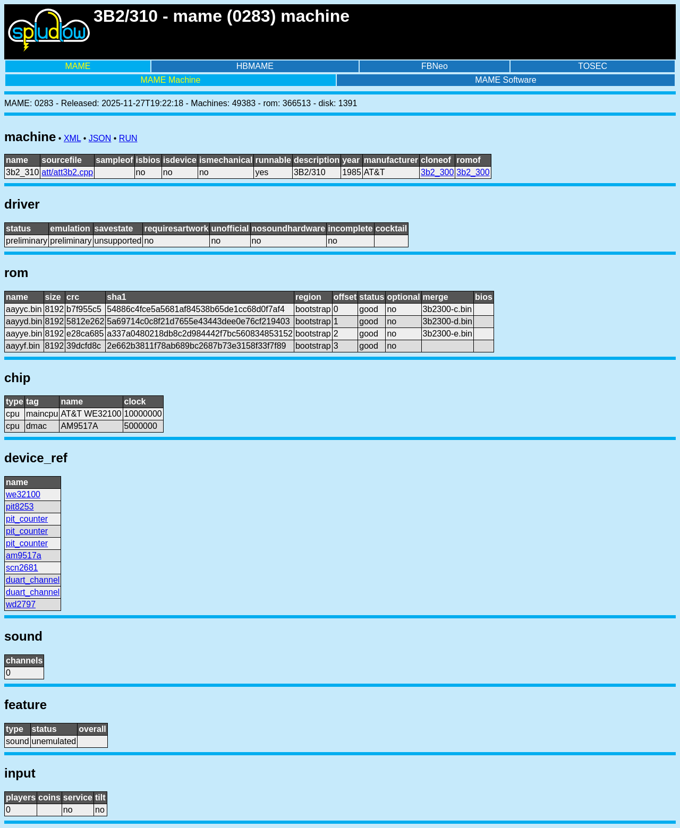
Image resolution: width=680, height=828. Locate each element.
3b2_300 (437, 172)
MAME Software (506, 79)
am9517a (23, 555)
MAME (77, 66)
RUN (128, 138)
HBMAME (255, 66)
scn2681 (22, 567)
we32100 (23, 494)
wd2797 (21, 604)
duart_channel (33, 579)
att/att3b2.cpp (67, 172)
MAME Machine (170, 79)
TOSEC (592, 66)
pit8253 (20, 506)
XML (72, 138)
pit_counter (27, 518)
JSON (100, 138)
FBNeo (434, 66)
